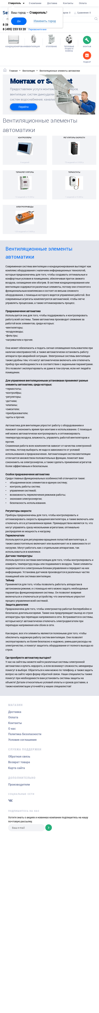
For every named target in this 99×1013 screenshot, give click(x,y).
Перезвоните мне (37, 29)
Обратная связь (19, 756)
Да (19, 21)
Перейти (24, 107)
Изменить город (45, 21)
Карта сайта (16, 768)
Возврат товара (19, 762)
